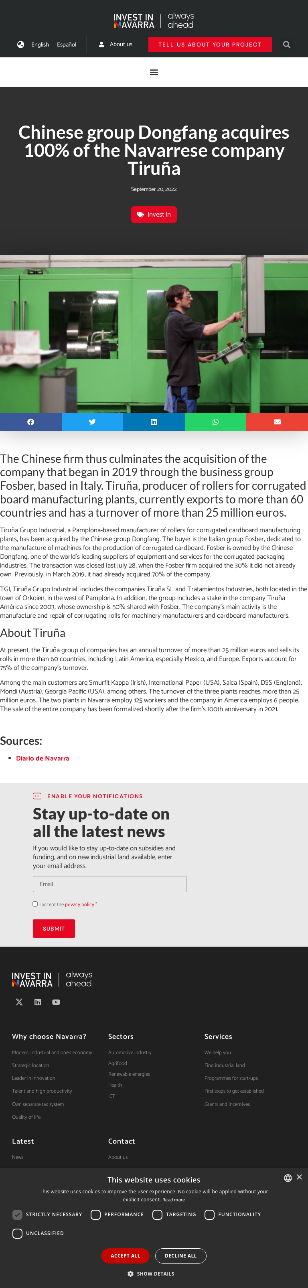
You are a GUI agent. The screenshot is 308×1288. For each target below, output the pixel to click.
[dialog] (154, 1228)
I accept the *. (68, 905)
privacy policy (79, 905)
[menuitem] (40, 44)
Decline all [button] (181, 1255)
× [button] (299, 1177)
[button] (286, 44)
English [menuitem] (40, 45)
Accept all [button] (125, 1255)
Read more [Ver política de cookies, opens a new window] (173, 1200)
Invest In (159, 214)
